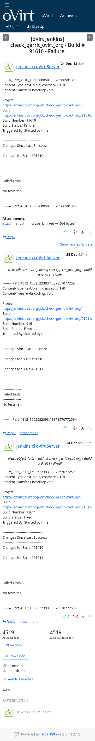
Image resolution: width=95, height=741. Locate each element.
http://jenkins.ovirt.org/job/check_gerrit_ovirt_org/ (42, 105)
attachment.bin (15, 223)
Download (15, 656)
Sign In (13, 26)
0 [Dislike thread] (75, 231)
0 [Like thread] (67, 231)
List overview (13, 645)
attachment (29, 433)
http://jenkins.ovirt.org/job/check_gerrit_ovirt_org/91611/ (48, 318)
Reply (9, 237)
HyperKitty (48, 734)
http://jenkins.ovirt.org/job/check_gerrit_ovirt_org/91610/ (48, 115)
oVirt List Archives (40, 15)
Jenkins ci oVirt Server (38, 66)
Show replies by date (76, 244)
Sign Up (35, 26)
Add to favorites (18, 679)
